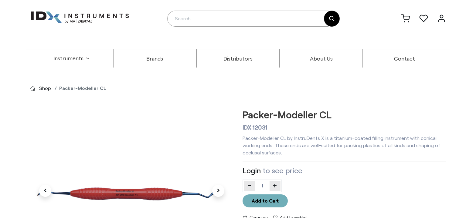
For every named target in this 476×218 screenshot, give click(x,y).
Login (252, 170)
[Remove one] (249, 185)
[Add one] (275, 185)
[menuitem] (71, 58)
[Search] (332, 19)
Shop (45, 88)
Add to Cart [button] (265, 200)
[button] (45, 191)
